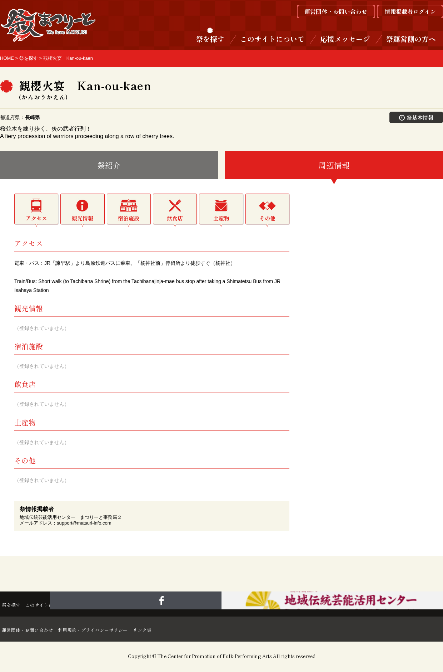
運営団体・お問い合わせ (31, 629)
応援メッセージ (345, 39)
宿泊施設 (128, 219)
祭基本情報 (416, 117)
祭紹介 (109, 165)
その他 (267, 219)
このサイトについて (272, 39)
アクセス (36, 219)
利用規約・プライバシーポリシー (114, 629)
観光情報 (82, 219)
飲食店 (175, 219)
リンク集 (177, 629)
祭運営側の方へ (411, 39)
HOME (7, 58)
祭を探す (210, 39)
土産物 (221, 219)
